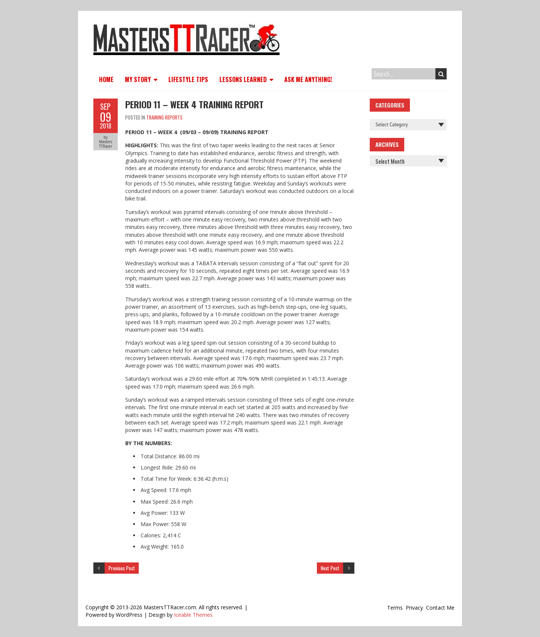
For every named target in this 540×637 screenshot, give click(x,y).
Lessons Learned (243, 79)
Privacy (414, 607)
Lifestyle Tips (188, 79)
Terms (395, 607)
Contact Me (440, 607)
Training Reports (164, 117)
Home (106, 79)
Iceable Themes (193, 614)
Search (441, 74)
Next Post (330, 568)
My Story (138, 79)
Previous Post (121, 568)
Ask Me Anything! (308, 79)
